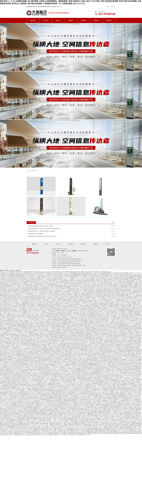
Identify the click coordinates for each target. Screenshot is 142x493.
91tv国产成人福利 (64, 389)
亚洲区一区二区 (79, 289)
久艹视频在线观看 (54, 352)
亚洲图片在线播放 (97, 378)
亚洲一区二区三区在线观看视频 (129, 320)
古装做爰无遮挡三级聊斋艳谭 (91, 357)
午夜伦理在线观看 (25, 357)
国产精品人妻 (17, 272)
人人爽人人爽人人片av (60, 364)
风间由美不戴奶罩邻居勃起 (94, 360)
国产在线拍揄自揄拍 (10, 274)
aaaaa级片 (36, 293)
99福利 (41, 272)
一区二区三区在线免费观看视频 (112, 380)
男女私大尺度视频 (8, 432)
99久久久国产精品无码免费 (128, 280)
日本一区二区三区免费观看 (64, 328)
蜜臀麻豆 (60, 298)
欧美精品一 (57, 296)
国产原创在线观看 (24, 284)
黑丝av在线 (101, 328)
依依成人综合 (67, 335)
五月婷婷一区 (120, 412)
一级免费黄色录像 (76, 404)
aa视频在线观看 (63, 408)
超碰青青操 (57, 360)
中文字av (113, 293)
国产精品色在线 (38, 346)
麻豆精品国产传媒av (19, 298)
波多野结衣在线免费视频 (99, 303)
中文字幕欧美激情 (23, 344)
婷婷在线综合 (123, 420)
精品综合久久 (32, 300)
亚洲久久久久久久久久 (41, 339)
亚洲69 (117, 331)
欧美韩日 (42, 379)
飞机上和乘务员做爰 (66, 291)
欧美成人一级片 (56, 355)
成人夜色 (122, 415)
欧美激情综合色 (87, 306)
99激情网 (45, 310)
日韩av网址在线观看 (77, 360)
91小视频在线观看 (13, 284)
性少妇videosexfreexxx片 (10, 293)
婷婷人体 (9, 424)
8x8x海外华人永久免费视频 (111, 358)
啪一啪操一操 (100, 390)
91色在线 (66, 404)
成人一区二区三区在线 (67, 304)
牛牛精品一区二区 (60, 295)
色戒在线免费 (16, 374)
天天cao (3, 357)
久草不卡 (45, 343)
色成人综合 (84, 398)
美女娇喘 (120, 370)
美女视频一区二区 (92, 367)
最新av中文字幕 (50, 418)
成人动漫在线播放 (8, 314)
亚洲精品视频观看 (103, 291)
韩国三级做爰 (52, 350)
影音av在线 (8, 279)
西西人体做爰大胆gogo (78, 402)
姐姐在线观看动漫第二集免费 (77, 343)
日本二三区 (70, 370)
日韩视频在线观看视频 (56, 325)
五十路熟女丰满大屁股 (111, 364)
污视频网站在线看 (34, 289)
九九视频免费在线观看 (121, 325)
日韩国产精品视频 (104, 333)
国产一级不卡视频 (23, 285)
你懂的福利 (71, 298)
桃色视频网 (126, 279)
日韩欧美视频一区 (134, 422)
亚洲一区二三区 (35, 306)
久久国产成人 (94, 384)
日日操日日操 (68, 375)
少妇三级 (88, 277)
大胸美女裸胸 (94, 275)
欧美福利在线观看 (124, 345)
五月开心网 (68, 281)
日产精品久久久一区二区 (8, 389)
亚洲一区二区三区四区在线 (30, 354)
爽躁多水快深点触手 (66, 345)
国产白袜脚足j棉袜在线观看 (16, 405)
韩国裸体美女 (93, 280)
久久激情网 (43, 326)
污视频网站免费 (11, 320)
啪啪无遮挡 (98, 306)
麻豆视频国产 (66, 280)
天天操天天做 (29, 338)
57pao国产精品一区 (43, 294)
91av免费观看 (119, 413)
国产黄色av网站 (109, 344)
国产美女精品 (116, 360)
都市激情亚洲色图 (82, 339)
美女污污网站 (106, 285)
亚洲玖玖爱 (5, 296)
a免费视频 (64, 323)
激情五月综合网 (105, 368)
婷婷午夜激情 (131, 372)
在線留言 (96, 20)
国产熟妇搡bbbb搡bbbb (15, 382)
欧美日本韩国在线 (79, 334)
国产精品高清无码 (54, 328)
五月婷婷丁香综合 (9, 277)
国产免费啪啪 (81, 423)
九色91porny (41, 338)
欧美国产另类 (127, 352)
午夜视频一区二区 (103, 339)
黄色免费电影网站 (87, 334)
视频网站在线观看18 (106, 274)
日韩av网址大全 (21, 334)
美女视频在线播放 (81, 300)
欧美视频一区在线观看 (34, 403)
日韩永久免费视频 (129, 336)
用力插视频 (134, 325)
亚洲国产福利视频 (113, 285)
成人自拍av (138, 320)
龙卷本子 (82, 404)
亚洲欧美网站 (85, 389)
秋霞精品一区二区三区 (36, 340)
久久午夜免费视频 (22, 309)
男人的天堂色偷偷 (115, 272)
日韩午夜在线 (24, 314)
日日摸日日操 (136, 392)
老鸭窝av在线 (137, 293)
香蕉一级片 (58, 293)
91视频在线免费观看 (81, 378)
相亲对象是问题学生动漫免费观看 (22, 360)
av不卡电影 (60, 341)
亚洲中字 (48, 326)
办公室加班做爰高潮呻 (87, 390)
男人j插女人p (75, 380)
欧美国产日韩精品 (116, 288)
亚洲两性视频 (78, 280)
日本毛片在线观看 (48, 383)
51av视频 (56, 303)
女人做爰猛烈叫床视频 (31, 326)
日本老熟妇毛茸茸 (128, 344)
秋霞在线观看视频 (67, 286)
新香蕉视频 (105, 275)
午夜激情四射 (136, 336)
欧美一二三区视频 (104, 341)
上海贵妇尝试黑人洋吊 (46, 299)
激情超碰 (20, 393)
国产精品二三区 (64, 293)
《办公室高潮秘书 (28, 434)
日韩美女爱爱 (95, 424)
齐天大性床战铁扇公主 (126, 370)
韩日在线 (112, 393)
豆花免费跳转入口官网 (42, 336)
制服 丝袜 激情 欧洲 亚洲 (59, 400)
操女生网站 (35, 320)
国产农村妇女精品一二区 (16, 328)
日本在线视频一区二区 (42, 309)
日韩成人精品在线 (95, 377)
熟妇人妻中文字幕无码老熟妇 (122, 316)
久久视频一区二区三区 (46, 286)
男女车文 (107, 338)
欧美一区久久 (3, 379)
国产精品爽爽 (61, 335)
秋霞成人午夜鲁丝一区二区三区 (99, 402)
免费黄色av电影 (91, 290)
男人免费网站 (111, 275)
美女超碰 (69, 311)
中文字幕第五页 (52, 378)
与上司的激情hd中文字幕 (70, 326)
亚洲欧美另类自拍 (10, 355)
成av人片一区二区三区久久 (130, 300)
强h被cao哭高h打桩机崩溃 (82, 353)
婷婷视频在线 (60, 431)
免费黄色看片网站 (101, 380)
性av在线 (5, 323)
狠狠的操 (41, 367)
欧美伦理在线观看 (128, 326)
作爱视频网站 (35, 418)
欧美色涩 (114, 280)
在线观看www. (44, 311)
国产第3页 (41, 393)
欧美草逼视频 (69, 348)
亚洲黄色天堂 (83, 316)
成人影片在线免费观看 (130, 338)
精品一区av (40, 281)
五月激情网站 (66, 275)
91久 (8, 290)
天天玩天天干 (134, 289)
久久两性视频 (100, 304)
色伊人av (32, 321)
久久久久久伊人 (16, 333)
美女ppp (18, 415)
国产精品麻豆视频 (71, 276)
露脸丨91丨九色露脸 (50, 300)
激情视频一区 (109, 410)
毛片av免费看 (128, 331)
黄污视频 (126, 294)
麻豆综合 (35, 368)
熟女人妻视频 (7, 339)
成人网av (139, 285)
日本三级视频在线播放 (72, 272)
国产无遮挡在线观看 (49, 284)
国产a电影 (64, 341)
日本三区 (82, 338)
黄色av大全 (110, 383)
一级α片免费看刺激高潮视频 (129, 346)
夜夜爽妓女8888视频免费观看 (118, 326)
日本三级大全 (43, 319)
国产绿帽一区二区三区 (99, 300)
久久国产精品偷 (108, 296)
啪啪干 (121, 414)
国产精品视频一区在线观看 (114, 345)
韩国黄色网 (21, 410)
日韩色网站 (124, 387)
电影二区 (131, 290)
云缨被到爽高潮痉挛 (137, 275)
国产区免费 (39, 329)
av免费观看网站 (51, 354)
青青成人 (71, 394)
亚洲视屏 (38, 326)
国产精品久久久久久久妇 (14, 370)
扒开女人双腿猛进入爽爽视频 (51, 334)
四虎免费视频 (29, 352)
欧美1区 (22, 349)
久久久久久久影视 (86, 324)
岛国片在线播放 (14, 305)
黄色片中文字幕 (138, 276)
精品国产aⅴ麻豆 (13, 415)
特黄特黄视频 (5, 434)
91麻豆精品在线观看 (80, 375)
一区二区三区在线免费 (95, 400)
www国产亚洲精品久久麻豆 (35, 290)
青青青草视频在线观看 (95, 353)
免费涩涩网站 (8, 349)
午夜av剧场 (98, 308)
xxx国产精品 (135, 360)
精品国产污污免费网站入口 (135, 348)
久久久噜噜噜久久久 (132, 334)
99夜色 (41, 372)
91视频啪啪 (134, 285)
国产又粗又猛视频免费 (46, 389)
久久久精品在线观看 (62, 368)
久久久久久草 (19, 408)
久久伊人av (80, 284)
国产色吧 (14, 343)
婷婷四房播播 (51, 285)
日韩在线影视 (112, 313)
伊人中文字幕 (129, 420)
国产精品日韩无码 (68, 313)
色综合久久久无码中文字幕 (68, 402)
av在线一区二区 (100, 283)
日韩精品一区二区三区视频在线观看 (71, 422)
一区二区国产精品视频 (24, 348)
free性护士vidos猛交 (107, 293)
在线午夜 (86, 404)
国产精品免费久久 (77, 301)
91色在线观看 (78, 369)
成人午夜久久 (72, 309)
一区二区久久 (77, 321)
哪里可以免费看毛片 (129, 333)
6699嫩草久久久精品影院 (26, 315)
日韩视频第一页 (48, 321)
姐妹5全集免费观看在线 (90, 300)
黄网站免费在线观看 (81, 413)
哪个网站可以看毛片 (59, 275)
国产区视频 (68, 423)
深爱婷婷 (124, 341)
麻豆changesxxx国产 (127, 323)
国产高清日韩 (78, 320)
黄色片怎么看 (21, 316)
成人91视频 (125, 275)
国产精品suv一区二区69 (45, 318)
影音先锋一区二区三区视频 (108, 343)
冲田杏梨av (91, 335)
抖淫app (18, 284)
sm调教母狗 (75, 388)
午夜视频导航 (124, 298)
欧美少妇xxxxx (137, 298)
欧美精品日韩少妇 (64, 315)
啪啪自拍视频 (100, 384)
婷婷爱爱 (30, 306)
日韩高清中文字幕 (67, 274)
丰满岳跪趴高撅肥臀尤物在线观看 (123, 388)
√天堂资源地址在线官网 (51, 280)
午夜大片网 (112, 382)
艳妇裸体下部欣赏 (128, 400)
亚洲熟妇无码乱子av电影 (92, 311)
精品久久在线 (112, 378)
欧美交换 (126, 334)
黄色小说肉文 (129, 299)
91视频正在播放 (70, 301)
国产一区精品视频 (87, 333)
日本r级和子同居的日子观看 (81, 363)
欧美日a (96, 345)
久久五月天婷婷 (81, 328)
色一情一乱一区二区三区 (77, 311)
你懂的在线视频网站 (14, 290)
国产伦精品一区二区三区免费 (114, 281)
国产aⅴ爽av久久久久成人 (41, 280)
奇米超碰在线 (7, 415)
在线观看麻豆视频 (117, 289)
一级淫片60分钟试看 (118, 275)
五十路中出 (36, 321)
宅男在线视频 (58, 333)
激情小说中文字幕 (35, 333)
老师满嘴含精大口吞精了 (11, 345)
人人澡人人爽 (20, 310)
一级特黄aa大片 (59, 311)
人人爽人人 (78, 279)
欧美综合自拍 (74, 277)
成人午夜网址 (85, 276)
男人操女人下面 (74, 354)
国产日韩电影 (86, 365)
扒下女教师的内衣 (73, 385)
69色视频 (97, 404)
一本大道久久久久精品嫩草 (130, 303)
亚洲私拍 (56, 397)
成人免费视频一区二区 (124, 360)
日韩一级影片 (100, 357)
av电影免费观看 (94, 412)
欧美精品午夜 (100, 295)
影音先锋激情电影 (11, 318)
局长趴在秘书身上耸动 (98, 315)
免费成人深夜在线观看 (101, 334)
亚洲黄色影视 (34, 358)
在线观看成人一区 (33, 339)
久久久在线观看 (57, 349)
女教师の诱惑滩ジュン (16, 301)
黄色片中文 (47, 283)
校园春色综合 (122, 393)
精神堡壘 (35, 170)
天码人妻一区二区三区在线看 (88, 303)
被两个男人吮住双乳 (54, 314)
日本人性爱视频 (85, 373)
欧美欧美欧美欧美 (91, 326)
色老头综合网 (55, 272)
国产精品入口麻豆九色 (78, 295)
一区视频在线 (81, 325)
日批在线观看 (132, 328)
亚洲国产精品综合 (114, 403)
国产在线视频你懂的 (94, 328)
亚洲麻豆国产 (27, 321)
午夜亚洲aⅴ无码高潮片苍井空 (16, 367)
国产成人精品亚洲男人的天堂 (118, 344)
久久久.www (122, 374)
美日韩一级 (118, 355)
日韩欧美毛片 (93, 277)
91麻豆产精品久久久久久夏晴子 (49, 281)
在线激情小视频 (49, 279)
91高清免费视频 (99, 293)
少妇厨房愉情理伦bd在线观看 (125, 363)
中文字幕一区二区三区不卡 (77, 382)
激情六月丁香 (101, 414)
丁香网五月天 (15, 291)
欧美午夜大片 (49, 399)
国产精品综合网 (89, 422)
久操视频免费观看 (76, 313)
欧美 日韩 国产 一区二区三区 (122, 379)
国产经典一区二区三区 (91, 284)
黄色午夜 (2, 428)
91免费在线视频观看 (49, 397)
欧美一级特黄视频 (83, 290)
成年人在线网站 (82, 341)
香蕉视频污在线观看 (12, 296)
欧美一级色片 (18, 380)
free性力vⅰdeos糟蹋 (95, 319)
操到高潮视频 (113, 431)
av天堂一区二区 (22, 413)
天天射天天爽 (16, 326)
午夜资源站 (3, 348)
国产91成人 (77, 309)
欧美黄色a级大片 (81, 354)
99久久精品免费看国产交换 (20, 274)
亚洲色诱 (99, 379)
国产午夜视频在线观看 (92, 310)
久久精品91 (50, 404)
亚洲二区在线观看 (74, 284)
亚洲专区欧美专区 (87, 295)
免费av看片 (60, 405)
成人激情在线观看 (9, 289)
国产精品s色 (110, 283)
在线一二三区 (99, 359)
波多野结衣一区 (117, 306)
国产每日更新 (43, 298)
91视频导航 (128, 305)
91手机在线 (81, 350)
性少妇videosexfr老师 (10, 400)
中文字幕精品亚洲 (74, 291)
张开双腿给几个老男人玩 (136, 403)
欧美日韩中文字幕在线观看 (45, 323)
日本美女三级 (66, 372)
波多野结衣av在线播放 (66, 325)
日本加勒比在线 (131, 298)
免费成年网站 (116, 336)
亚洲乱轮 (52, 410)
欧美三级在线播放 (102, 288)
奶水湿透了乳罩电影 (7, 408)
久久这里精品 (114, 412)
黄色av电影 (60, 303)
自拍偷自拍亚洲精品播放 (76, 274)
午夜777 (82, 340)
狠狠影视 (5, 301)
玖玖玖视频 (59, 345)
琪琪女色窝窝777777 (41, 284)
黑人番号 (119, 298)
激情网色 (35, 281)
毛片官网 (49, 294)
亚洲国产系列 (82, 397)
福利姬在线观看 (21, 275)
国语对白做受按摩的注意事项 (109, 290)
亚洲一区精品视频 (44, 365)
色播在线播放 (93, 286)
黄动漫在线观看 (41, 368)
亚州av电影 (137, 281)
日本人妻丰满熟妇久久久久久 (57, 372)
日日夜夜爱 (90, 321)
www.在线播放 (47, 274)
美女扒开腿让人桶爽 (40, 296)
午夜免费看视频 (131, 293)
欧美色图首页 (65, 338)
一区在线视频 (58, 389)
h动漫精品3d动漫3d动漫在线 (24, 304)
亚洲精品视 (28, 413)
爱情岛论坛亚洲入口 (9, 309)
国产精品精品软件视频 (96, 429)
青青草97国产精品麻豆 (24, 339)
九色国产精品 (92, 365)
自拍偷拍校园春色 (112, 294)
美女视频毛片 (8, 321)
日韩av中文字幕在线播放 (55, 320)
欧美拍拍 (100, 274)
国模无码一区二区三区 (103, 395)
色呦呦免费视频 (3, 359)
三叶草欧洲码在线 (130, 314)
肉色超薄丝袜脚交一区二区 (70, 314)
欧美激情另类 (79, 314)
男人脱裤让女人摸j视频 (86, 377)
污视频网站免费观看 (6, 328)
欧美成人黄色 (110, 360)
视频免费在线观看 (80, 283)
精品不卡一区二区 (90, 398)
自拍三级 (25, 333)
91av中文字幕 (122, 336)
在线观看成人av (67, 318)
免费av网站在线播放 (136, 350)
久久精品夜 (31, 360)
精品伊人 (107, 276)
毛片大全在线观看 (120, 285)
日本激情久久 (125, 407)
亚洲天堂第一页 (12, 414)
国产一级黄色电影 (76, 290)
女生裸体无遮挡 (63, 346)
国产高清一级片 (86, 299)
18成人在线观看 (117, 368)
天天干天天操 (123, 299)
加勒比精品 (80, 408)
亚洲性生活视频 (126, 413)
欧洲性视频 (64, 299)
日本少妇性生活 (108, 424)
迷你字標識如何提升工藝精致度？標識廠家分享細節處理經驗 (44, 228)
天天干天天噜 (33, 301)
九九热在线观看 (24, 369)
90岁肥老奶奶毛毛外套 (37, 352)
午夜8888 (81, 428)
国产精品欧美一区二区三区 (105, 298)
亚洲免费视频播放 (57, 291)
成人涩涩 (21, 336)
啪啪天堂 (52, 335)
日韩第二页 (84, 311)
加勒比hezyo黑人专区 (43, 275)
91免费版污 (91, 313)
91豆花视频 (103, 352)
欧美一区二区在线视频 (56, 329)
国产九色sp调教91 (124, 408)
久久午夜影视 (136, 283)
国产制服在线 (90, 309)
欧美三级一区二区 (51, 275)
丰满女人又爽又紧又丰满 (110, 331)
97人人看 (69, 277)
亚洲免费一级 (86, 281)
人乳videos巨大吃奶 (112, 308)
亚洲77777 (17, 308)
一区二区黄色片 (119, 280)
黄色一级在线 (25, 276)
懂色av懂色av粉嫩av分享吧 (87, 288)
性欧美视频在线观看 (130, 340)
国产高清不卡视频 (110, 301)
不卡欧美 (104, 280)
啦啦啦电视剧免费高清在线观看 (119, 335)
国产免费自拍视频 (28, 340)
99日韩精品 (50, 382)
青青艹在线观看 (107, 330)
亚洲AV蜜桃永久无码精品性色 (132, 306)
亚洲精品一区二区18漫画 (14, 285)
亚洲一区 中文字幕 (7, 360)
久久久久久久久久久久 (82, 291)
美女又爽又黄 (29, 286)
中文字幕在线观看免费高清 (12, 334)
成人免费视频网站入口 (76, 304)
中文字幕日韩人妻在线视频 (43, 315)
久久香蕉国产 (117, 408)
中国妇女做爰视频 (133, 279)
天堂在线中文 (137, 398)
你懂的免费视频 (33, 343)
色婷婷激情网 (44, 345)
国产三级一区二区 (38, 310)
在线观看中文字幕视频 (71, 346)
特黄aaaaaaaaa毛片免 (108, 277)
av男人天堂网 (121, 426)
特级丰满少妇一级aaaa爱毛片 (19, 280)
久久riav (10, 350)
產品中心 (58, 20)
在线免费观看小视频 (77, 308)
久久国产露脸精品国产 (50, 333)
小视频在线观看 (71, 321)
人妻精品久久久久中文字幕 (126, 291)
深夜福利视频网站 (111, 415)
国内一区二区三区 (33, 336)
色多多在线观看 (35, 315)
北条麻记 (86, 362)
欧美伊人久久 (35, 275)
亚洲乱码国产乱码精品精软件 (84, 298)
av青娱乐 (42, 341)
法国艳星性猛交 (32, 296)
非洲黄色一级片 (37, 365)
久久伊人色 (137, 383)
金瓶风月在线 (110, 289)
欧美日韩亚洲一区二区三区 (28, 372)
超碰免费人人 (99, 280)
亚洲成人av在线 (31, 314)
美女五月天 (46, 296)
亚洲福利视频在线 (54, 380)
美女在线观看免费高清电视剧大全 (50, 384)
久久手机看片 (85, 318)
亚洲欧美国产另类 (26, 423)
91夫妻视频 (53, 394)
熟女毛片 (20, 283)
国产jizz (50, 353)
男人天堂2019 (65, 352)
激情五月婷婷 (20, 350)
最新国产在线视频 (113, 304)
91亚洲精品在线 (39, 304)
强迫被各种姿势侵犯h (90, 279)
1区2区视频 (93, 306)
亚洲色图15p (74, 358)
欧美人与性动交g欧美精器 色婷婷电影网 (32, 298)
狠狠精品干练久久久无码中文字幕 (24, 383)
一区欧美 (134, 304)
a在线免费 (82, 344)
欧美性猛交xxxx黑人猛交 (118, 383)
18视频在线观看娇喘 (54, 336)
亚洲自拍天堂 (6, 423)
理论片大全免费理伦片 (61, 289)
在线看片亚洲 (19, 296)
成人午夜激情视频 (33, 299)
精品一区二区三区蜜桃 (130, 308)
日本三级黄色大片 (29, 309)
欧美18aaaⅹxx (78, 364)
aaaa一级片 (44, 300)
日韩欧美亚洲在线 (85, 320)
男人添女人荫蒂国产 (37, 277)
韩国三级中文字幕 (15, 279)
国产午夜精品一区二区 (51, 290)
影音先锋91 (41, 402)
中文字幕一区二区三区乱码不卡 (87, 369)
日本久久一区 (65, 298)
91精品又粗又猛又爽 (30, 274)
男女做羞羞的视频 (32, 279)
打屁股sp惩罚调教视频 (44, 288)
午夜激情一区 (129, 325)
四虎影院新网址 (16, 364)
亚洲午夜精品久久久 (20, 345)
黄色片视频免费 (100, 281)
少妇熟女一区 (26, 350)
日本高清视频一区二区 (35, 373)
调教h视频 (55, 279)
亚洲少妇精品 (82, 330)
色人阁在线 (94, 390)
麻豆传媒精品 (84, 308)
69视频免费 (95, 383)
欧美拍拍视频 (3, 277)
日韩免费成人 (113, 321)
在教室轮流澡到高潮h (23, 370)
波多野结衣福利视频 (37, 397)
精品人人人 (23, 295)
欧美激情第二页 (53, 313)
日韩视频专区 (47, 335)
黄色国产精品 (37, 272)
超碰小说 (60, 304)
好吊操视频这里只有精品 (7, 324)
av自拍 (67, 408)
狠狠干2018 (7, 397)
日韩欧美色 (97, 276)
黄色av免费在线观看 (93, 304)
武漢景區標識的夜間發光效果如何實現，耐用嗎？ (41, 226)
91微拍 (74, 370)
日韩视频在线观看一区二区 (17, 346)
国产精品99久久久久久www (33, 294)
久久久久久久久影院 (126, 353)
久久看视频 (7, 315)
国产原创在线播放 (69, 310)
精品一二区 (59, 434)
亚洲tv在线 (58, 315)
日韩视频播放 (9, 359)
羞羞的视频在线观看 (53, 405)
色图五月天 (5, 350)
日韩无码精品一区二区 (84, 313)
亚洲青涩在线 (72, 280)
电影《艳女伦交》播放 (88, 285)
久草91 (135, 359)
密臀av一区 (118, 313)
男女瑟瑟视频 (117, 291)
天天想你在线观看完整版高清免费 (23, 343)
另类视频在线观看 (69, 294)
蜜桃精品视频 (68, 323)
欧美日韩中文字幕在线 (18, 277)
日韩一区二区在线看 (23, 294)
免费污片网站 (43, 324)
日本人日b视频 (23, 378)
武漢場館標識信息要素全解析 (35, 233)
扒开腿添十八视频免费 (109, 303)
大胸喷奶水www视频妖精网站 (131, 301)
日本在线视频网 (42, 306)
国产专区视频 (54, 341)
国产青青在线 (47, 308)
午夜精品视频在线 (83, 309)
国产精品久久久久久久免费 (34, 324)
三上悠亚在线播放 (53, 375)
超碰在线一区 (61, 397)
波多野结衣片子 (122, 296)
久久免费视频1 (131, 424)
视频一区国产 (109, 280)
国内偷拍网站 (19, 414)
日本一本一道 (7, 428)
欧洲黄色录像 (26, 336)
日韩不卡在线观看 (58, 415)
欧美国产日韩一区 (100, 403)
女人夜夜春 (109, 339)
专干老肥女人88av (116, 283)
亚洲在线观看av (4, 311)
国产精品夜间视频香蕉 (47, 272)
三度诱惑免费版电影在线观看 (27, 281)
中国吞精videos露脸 (120, 318)
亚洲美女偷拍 (86, 358)
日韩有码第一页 (59, 308)
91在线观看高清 (36, 390)
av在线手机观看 (100, 329)
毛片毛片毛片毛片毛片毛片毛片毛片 (69, 434)
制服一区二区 (31, 368)
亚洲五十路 (55, 301)
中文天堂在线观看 (74, 423)
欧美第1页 (10, 375)
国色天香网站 (116, 284)
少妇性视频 (107, 313)
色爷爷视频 (51, 303)
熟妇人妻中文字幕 (17, 281)
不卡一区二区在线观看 (6, 319)
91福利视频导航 (67, 283)
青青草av (32, 404)
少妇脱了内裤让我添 (118, 348)
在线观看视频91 (74, 335)
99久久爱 (87, 423)
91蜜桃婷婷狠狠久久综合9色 (76, 318)
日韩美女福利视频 (68, 353)
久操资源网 (65, 424)
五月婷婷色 (109, 389)
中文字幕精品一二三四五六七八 (123, 357)
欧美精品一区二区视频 (86, 355)
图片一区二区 (63, 290)
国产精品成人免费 (133, 432)
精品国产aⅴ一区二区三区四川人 (34, 311)
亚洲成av (133, 326)
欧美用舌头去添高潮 (37, 434)
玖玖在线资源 (57, 348)
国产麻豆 (52, 298)
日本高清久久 (117, 414)
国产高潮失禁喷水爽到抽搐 (132, 365)
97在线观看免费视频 (86, 274)
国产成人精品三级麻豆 (15, 338)
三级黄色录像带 (29, 418)
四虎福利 (105, 289)
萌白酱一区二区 (63, 277)
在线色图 (86, 331)
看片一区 (127, 339)
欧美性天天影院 (97, 323)
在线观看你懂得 (36, 288)
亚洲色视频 (114, 385)
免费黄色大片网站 (138, 296)
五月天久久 (14, 286)
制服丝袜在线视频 (129, 349)
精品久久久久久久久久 (108, 329)
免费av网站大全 (78, 432)
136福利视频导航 (85, 360)
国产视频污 (127, 318)
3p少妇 (22, 329)
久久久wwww (33, 392)
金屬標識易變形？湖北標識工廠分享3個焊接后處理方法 (42, 236)
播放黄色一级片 (90, 294)
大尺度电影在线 (137, 333)
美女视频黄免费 (50, 339)
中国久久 (13, 360)
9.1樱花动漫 (38, 341)
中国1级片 (24, 352)
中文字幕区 (118, 364)
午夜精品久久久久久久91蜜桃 (29, 283)
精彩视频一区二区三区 (27, 277)
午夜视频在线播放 (101, 412)
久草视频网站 (50, 413)
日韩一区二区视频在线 (79, 305)
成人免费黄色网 (56, 277)
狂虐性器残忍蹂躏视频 (120, 300)
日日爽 (136, 314)
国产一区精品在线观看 (29, 293)
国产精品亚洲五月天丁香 (98, 285)
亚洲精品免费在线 (58, 309)
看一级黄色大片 (15, 398)
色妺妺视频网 (91, 323)
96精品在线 (121, 279)
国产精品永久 (61, 380)
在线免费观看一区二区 (33, 276)
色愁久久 (16, 309)
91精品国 (106, 300)
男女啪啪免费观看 (45, 350)
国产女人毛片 (11, 331)
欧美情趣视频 (54, 319)
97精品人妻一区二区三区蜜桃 (126, 313)
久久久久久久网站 (14, 304)
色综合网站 (100, 372)
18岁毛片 (51, 288)
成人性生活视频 (17, 331)
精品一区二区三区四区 (79, 306)
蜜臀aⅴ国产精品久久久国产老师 (126, 288)
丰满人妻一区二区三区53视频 (135, 358)
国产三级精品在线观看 (121, 308)
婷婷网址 (91, 358)
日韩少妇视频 (62, 296)
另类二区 (87, 340)
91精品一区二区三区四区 (7, 364)
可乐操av (89, 399)
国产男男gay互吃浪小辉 (23, 306)
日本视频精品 (4, 394)
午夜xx (80, 429)
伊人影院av (37, 283)
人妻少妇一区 (55, 419)
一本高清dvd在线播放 (124, 398)
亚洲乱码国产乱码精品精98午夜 (34, 285)
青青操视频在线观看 (42, 293)
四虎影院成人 (61, 314)
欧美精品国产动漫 (50, 309)
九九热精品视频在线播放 (82, 349)
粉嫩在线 (115, 333)
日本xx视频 (29, 333)
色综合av (128, 395)
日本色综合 (127, 380)
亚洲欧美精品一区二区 (95, 298)
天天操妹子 (96, 344)
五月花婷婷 (117, 301)
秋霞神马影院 (19, 368)
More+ (113, 222)
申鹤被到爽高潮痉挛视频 (86, 301)
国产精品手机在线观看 (104, 294)
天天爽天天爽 (77, 338)
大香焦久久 (139, 325)
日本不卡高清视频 (90, 315)
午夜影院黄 (119, 385)
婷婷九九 (71, 308)
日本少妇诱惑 (52, 315)
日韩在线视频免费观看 (87, 336)
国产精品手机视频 (81, 272)
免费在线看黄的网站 (81, 370)
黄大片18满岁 (58, 343)
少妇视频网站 (36, 334)
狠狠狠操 (28, 289)
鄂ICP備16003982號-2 (57, 267)
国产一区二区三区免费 (60, 378)
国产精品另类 (120, 304)
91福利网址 (69, 358)
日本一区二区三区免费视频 (128, 375)
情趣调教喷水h (66, 331)
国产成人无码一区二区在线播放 (30, 349)
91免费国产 (111, 306)
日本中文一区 (10, 417)
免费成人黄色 (80, 394)
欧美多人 (13, 354)
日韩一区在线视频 (121, 333)
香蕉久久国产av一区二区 (134, 294)
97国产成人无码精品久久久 (108, 348)
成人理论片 (115, 370)
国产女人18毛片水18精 (121, 417)
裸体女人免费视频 (31, 305)
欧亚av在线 (50, 369)
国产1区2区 (2, 306)
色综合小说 (134, 415)
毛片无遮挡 (13, 335)
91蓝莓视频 (135, 284)
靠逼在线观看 (13, 315)
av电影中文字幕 (33, 295)
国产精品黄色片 (92, 289)
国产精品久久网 (11, 308)
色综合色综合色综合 (120, 354)
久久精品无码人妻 (131, 379)
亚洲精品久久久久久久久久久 (133, 394)
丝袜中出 (116, 343)
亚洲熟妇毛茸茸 (105, 419)
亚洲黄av (26, 324)
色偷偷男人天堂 (25, 279)
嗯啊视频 (86, 325)
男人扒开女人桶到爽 (128, 304)
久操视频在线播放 (136, 313)
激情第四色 (76, 397)
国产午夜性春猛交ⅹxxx (8, 330)
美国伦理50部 (63, 348)
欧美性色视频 (57, 410)
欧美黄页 (98, 286)
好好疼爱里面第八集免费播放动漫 (115, 341)
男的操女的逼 (49, 387)
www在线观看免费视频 (112, 367)
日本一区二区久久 (75, 350)
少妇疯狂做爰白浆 (14, 316)
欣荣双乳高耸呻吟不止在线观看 (57, 274)
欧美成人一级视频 (78, 359)
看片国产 (16, 407)
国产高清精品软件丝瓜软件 (136, 331)
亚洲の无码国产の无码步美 (115, 340)
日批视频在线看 (118, 424)
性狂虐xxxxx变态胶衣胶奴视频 (130, 431)
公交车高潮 (71, 338)
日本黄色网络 (27, 419)
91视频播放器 (3, 274)
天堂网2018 (81, 315)
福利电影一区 (11, 300)
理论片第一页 (41, 407)
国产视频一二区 (64, 333)
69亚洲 (21, 389)
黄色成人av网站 (48, 341)
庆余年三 (89, 395)
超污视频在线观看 (63, 426)
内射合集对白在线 (20, 431)
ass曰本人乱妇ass (129, 335)
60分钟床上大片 (67, 284)
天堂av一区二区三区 (105, 323)
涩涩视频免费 (123, 305)
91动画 (89, 353)
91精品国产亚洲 (107, 433)
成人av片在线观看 (63, 320)
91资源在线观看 (138, 413)
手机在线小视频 (99, 343)
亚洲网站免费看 (49, 301)
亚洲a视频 (138, 295)
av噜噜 (132, 353)
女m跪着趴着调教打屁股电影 (33, 353)
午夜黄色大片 (15, 410)
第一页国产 (79, 288)
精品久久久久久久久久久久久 (13, 313)
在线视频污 (120, 276)
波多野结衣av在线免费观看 (22, 311)
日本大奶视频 (17, 400)
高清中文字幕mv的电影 (134, 354)
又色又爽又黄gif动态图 (132, 286)
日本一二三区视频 (59, 280)
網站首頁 (33, 20)
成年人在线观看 (110, 407)
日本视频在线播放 (135, 291)
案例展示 (71, 20)
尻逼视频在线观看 (120, 294)
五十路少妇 (102, 276)
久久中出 (43, 427)
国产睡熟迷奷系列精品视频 (50, 390)
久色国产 (134, 344)
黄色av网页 (17, 323)
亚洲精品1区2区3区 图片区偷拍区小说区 (105, 336)
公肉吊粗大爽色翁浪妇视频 (114, 423)
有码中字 (118, 384)
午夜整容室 (39, 358)
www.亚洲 (28, 295)
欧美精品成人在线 (48, 325)
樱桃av (20, 279)
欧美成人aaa (42, 357)
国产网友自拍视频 (40, 325)
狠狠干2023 (38, 398)
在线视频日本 (69, 290)
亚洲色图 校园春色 (11, 323)
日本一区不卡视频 (121, 367)
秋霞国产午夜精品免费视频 (23, 290)
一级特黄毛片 (8, 335)
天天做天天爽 (53, 295)
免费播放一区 (33, 304)
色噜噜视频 (37, 414)
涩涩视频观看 (35, 429)
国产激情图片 (8, 286)
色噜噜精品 (59, 323)
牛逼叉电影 (33, 280)
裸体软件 (103, 354)
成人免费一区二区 (68, 403)
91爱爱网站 (100, 428)
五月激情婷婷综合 (67, 319)
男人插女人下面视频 (70, 296)
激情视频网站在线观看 (124, 295)
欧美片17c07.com (86, 343)
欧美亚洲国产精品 (14, 413)
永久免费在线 (137, 375)
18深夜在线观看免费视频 (61, 281)
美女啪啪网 (34, 431)
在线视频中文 (76, 294)
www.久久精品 (17, 389)
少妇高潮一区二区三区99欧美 (43, 320)
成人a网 (11, 374)
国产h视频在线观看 (64, 355)
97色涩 (105, 301)
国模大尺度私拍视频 (15, 336)
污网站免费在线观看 (101, 296)
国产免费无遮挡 (15, 283)
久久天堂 (61, 284)
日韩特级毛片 (96, 294)
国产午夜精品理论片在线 (137, 319)
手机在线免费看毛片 (65, 349)
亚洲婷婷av (27, 299)
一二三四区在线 (93, 283)
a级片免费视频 (26, 296)
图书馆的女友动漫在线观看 (41, 344)
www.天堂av (9, 301)
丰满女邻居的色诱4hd (106, 393)
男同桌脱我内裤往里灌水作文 (39, 380)
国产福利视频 (61, 318)
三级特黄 (32, 423)
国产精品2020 (66, 308)
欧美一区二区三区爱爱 (11, 348)
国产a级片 (78, 319)
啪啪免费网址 (28, 358)
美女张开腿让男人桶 (49, 357)
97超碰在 (66, 295)
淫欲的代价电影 (10, 280)
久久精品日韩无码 (38, 404)
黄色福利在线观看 (128, 285)
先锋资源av (116, 329)
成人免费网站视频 (125, 328)
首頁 (30, 170)
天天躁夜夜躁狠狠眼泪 (136, 368)
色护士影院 (41, 355)
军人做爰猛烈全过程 (35, 330)
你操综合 (59, 279)
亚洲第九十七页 (26, 308)
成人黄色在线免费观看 (85, 293)
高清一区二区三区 (7, 354)
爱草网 (30, 357)
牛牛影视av (102, 324)
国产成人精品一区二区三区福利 (66, 360)
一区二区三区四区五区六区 (58, 359)
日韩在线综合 (70, 299)
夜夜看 (113, 359)
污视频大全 (32, 350)
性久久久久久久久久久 (88, 417)
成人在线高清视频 (76, 368)
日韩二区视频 (116, 279)
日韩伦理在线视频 (42, 289)
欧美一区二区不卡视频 (39, 303)
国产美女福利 (10, 384)
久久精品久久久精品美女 (52, 417)
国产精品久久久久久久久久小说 (133, 274)
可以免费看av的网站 (71, 432)
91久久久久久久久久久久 (73, 315)
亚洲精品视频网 (90, 432)
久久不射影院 (122, 339)
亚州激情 (106, 281)
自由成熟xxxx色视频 (45, 375)
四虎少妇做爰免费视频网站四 (127, 283)
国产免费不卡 (3, 326)
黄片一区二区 (88, 434)
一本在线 (34, 284)
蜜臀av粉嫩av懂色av (12, 372)
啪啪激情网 (87, 354)
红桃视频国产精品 (59, 331)
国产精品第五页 (25, 375)
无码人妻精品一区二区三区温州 (69, 303)
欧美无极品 (7, 306)
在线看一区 (26, 329)
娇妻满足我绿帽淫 (41, 276)
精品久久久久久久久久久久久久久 (32, 291)
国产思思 (103, 353)
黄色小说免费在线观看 (49, 305)
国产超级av (93, 355)
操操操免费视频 (124, 286)
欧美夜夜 (35, 309)
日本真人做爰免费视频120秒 (131, 355)
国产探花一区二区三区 (32, 328)
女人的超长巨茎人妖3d (58, 305)
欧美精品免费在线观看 (39, 305)
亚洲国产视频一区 (79, 285)
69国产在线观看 (38, 350)
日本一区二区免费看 (102, 389)
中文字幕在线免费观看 (23, 394)
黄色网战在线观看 (137, 378)
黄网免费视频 (92, 314)
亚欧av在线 (125, 293)
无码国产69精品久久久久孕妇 (91, 272)
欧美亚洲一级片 (87, 305)
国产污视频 (63, 374)
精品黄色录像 (46, 393)
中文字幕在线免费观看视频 (94, 373)
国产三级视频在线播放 (71, 289)
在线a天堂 (115, 334)
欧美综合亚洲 (38, 413)
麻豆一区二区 (94, 334)
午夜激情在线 (86, 405)
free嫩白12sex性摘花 (25, 382)
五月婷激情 (36, 314)
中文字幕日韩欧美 (22, 291)
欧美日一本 (51, 296)
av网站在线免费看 (7, 304)
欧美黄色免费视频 (112, 388)
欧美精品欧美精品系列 (68, 336)
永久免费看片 (11, 272)
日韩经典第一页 (66, 309)
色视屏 (63, 390)
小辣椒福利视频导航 (99, 290)
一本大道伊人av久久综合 (99, 417)
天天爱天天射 (100, 275)
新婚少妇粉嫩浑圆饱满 (78, 333)
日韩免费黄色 (16, 289)
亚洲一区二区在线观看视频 (13, 294)
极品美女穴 (99, 399)
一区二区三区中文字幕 (81, 277)
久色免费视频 (139, 277)
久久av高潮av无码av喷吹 (82, 400)
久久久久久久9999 (30, 346)
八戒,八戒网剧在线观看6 (101, 355)
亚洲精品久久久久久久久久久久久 (135, 272)
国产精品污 (60, 413)
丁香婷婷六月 (45, 382)
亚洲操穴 (19, 295)
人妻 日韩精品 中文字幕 (44, 353)
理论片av (19, 314)
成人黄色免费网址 (49, 398)
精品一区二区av (24, 400)
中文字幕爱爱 (120, 334)
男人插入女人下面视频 (114, 369)
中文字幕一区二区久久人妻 (51, 289)
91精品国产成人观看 (21, 358)
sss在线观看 (3, 367)
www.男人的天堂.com (83, 395)
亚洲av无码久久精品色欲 (78, 299)
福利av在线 (96, 318)
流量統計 (64, 267)
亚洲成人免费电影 (75, 428)
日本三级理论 (99, 316)
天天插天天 (42, 283)
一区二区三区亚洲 (80, 379)
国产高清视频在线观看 (94, 415)
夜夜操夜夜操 (93, 341)
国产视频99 (52, 393)
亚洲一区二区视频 (47, 331)
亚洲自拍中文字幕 (118, 293)
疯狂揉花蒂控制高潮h (16, 349)
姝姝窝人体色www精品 (23, 374)
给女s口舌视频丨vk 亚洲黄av (51, 276)
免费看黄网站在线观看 (124, 290)
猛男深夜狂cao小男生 (26, 392)
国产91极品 (139, 432)
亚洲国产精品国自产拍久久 (115, 286)
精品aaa (40, 345)
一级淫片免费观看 (82, 422)
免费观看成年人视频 (138, 288)
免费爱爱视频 (46, 313)
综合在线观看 (54, 377)
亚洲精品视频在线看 (20, 402)
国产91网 (56, 298)
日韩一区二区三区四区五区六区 (83, 286)
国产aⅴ (110, 375)
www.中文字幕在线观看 (62, 321)
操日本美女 (96, 339)
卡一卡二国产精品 (49, 385)
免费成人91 (76, 298)
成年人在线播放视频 (87, 359)
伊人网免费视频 (138, 338)
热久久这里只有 (115, 296)
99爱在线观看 (102, 309)
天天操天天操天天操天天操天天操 (75, 389)
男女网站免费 (122, 369)
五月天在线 (50, 345)
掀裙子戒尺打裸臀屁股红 (58, 398)
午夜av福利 (121, 329)
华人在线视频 (72, 372)
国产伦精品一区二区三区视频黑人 (68, 279)
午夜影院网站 (31, 365)
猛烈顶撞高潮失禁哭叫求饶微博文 (74, 355)
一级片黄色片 (54, 299)
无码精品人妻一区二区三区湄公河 (11, 363)
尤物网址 (78, 346)
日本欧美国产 (57, 354)
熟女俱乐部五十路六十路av (98, 433)
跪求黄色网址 (86, 289)
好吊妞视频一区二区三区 (102, 311)
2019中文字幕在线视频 (58, 402)
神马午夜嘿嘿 (5, 368)
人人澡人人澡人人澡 (94, 299)
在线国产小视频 (111, 408)
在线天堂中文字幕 (19, 341)
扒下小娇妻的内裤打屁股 (104, 345)
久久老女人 (27, 433)
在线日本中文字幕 (99, 320)
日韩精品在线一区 (93, 281)
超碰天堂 (123, 349)
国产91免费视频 (23, 415)
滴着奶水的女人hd (76, 403)
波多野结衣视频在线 (116, 389)
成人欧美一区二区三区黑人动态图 (109, 387)
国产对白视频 (64, 358)
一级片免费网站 (91, 276)
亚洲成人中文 (71, 295)
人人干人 (25, 346)
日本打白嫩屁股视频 (7, 343)
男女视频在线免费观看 (123, 272)
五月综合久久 (67, 369)
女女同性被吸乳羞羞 (86, 280)
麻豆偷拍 (54, 383)
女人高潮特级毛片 (52, 365)
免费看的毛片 (106, 427)
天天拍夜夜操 (118, 382)
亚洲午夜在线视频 (52, 330)
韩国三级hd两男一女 (7, 283)
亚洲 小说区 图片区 (94, 274)
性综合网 (59, 334)
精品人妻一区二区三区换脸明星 (126, 330)
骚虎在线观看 (7, 310)
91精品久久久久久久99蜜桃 (117, 320)
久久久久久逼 (96, 288)
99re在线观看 (55, 288)
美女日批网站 (16, 378)
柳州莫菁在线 (93, 293)
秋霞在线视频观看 (3, 290)
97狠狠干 (33, 341)
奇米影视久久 (130, 392)
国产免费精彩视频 (104, 400)
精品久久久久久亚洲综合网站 (50, 412)
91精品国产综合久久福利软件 (129, 409)
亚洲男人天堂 (131, 382)
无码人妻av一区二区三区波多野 (94, 352)
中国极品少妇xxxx (73, 349)
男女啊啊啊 (24, 301)
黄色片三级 (20, 385)
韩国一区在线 (19, 372)
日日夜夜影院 (16, 384)
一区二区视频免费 (24, 272)
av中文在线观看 (74, 300)
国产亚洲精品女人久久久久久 (71, 288)
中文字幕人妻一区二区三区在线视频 (7, 276)
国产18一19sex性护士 (17, 357)
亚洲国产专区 (33, 385)
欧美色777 (70, 293)
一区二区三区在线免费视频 (16, 353)
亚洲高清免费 (39, 432)
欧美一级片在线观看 (57, 399)
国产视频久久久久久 (107, 320)
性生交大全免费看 (7, 383)
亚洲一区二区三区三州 (7, 340)
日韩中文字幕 (39, 343)
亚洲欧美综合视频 (105, 316)
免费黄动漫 (28, 280)
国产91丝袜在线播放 (45, 316)
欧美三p (59, 316)
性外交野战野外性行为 (6, 303)
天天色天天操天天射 (12, 311)
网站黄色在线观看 (89, 378)
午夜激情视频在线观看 (62, 377)
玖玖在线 (36, 274)
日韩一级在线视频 (54, 318)
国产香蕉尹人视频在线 (19, 293)
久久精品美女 (121, 343)
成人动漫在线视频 (3, 320)
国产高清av (132, 352)
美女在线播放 (71, 316)
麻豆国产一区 (13, 399)
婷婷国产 (105, 283)
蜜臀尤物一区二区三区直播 (109, 319)
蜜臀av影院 (84, 432)
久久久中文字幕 (130, 359)
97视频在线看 (84, 364)
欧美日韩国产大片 (44, 285)
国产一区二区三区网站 (30, 319)
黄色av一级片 (77, 418)
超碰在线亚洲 (44, 413)
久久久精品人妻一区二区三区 (98, 301)
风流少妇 (130, 404)
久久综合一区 (66, 383)
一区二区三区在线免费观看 (10, 325)
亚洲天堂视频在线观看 (129, 281)
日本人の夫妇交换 (60, 365)
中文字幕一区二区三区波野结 (77, 281)
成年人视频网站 (50, 349)
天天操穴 (37, 420)
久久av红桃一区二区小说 (111, 354)
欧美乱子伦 (81, 384)
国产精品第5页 (31, 303)
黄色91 (112, 424)
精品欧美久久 (71, 352)
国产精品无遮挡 (25, 393)
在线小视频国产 (96, 291)
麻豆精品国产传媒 (115, 339)
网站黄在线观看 (24, 328)
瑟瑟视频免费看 (67, 400)
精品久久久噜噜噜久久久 (41, 387)
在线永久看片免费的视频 (119, 352)
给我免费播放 (73, 379)
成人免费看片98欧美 (130, 296)
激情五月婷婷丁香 (11, 298)
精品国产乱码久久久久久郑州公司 (65, 373)
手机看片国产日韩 (101, 331)
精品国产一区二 (78, 276)
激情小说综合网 (21, 407)
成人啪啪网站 (130, 284)
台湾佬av (14, 422)
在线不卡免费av (93, 407)
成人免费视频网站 (55, 294)
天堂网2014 (31, 334)
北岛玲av (85, 284)
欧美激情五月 (79, 303)
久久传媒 (89, 400)
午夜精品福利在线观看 (49, 348)
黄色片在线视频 (109, 334)
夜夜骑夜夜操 (87, 328)
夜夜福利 (55, 345)
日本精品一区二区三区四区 (110, 318)
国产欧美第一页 (49, 277)
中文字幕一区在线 (136, 299)
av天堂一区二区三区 (69, 340)
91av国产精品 (101, 305)
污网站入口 (43, 277)
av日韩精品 (55, 353)
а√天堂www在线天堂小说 (122, 429)
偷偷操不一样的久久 (15, 344)
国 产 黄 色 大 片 (97, 423)
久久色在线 (139, 289)
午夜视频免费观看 (58, 285)
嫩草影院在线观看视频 (13, 275)
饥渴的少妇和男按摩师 (78, 365)
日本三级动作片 (135, 329)
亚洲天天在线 (14, 350)
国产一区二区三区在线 (101, 310)
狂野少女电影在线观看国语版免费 (104, 272)
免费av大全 (94, 336)
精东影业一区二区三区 (104, 286)
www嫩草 (48, 298)
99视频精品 (61, 336)
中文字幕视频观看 (76, 293)
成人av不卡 (15, 314)
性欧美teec (45, 419)
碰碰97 (85, 315)
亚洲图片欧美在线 (99, 289)
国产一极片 (8, 305)
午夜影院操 (45, 370)
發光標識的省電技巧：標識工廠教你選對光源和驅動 (41, 231)
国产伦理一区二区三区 (115, 330)
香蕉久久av (52, 283)
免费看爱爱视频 (65, 395)
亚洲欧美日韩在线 (102, 350)
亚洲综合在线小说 (106, 372)
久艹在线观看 (76, 330)
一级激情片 (72, 324)
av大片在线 (122, 301)
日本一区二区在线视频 (33, 367)
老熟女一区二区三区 (62, 301)
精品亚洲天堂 (87, 348)
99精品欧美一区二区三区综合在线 (9, 288)
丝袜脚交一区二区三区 (63, 272)
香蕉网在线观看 (111, 291)
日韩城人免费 (123, 314)
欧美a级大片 (49, 419)
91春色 (129, 373)
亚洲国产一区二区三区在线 (29, 310)
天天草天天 (30, 363)
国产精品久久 (109, 288)
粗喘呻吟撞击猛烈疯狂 (43, 364)
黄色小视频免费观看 (46, 352)
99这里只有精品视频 (27, 341)
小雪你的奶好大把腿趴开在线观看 (18, 377)
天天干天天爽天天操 (51, 311)
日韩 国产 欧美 (99, 279)
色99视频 (82, 418)
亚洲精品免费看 (57, 423)
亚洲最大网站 (58, 358)
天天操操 (30, 284)
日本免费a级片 (108, 412)
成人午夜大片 (126, 377)
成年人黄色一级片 (28, 275)
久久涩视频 (63, 423)
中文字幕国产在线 (135, 385)
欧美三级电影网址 (88, 426)
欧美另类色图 (42, 321)
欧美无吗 (105, 363)
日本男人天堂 (3, 349)
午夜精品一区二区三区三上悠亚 (27, 379)
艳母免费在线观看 (38, 360)
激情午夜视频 (62, 294)
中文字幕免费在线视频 (86, 429)
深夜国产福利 (54, 321)
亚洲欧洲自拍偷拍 (84, 321)
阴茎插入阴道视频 (24, 323)
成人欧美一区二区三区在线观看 (110, 315)
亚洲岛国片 (120, 375)
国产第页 (57, 335)
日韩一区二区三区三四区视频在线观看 (62, 300)
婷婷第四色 (63, 329)
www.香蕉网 (10, 393)
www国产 (119, 315)
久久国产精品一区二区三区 (119, 303)
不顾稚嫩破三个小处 (28, 320)
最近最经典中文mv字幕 (99, 394)
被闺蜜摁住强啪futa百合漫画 (118, 277)
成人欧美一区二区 (123, 284)
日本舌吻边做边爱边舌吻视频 (7, 378)
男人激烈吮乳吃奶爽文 (61, 310)
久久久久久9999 (14, 390)
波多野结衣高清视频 (128, 329)
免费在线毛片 (114, 298)
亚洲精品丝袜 (5, 300)
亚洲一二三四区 (132, 295)
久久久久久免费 (85, 304)
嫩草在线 (3, 345)
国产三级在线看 (36, 378)
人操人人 (77, 393)
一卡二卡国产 (41, 313)
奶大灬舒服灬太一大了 (24, 387)
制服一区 (138, 415)
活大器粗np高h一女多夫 (62, 276)
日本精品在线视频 (3, 298)
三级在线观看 (53, 326)
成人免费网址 (72, 398)
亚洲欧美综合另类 (14, 306)
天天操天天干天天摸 (114, 338)
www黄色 (43, 431)
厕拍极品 (53, 331)
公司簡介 (107, 6)
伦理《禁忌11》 (28, 377)
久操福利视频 (121, 427)
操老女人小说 (94, 295)
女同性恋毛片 (3, 279)
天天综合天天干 (3, 402)
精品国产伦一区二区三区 (99, 313)
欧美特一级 (116, 363)
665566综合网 (87, 283)
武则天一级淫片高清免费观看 (57, 286)
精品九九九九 (47, 380)
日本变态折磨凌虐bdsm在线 (6, 409)
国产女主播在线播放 (98, 369)
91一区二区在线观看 (105, 378)
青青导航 (54, 387)
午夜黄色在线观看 (87, 384)
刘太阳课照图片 (9, 357)
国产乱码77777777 (71, 320)
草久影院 (18, 348)
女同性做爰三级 (69, 368)
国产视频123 (41, 274)
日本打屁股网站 (104, 308)
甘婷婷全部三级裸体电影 (14, 362)
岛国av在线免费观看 (31, 344)
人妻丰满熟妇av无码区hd (41, 301)
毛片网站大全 (36, 308)
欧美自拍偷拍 (39, 392)
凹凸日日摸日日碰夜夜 (106, 359)
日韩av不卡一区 (112, 300)
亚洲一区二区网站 (115, 295)
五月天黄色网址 (36, 338)
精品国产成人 (31, 272)
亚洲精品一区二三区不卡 (52, 344)
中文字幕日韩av (126, 348)
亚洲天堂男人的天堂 (71, 357)
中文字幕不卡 (8, 344)
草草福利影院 (102, 318)
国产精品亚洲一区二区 (36, 286)
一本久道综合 (50, 388)
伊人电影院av (94, 388)
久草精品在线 (61, 288)
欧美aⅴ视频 (124, 274)
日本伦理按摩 (44, 290)
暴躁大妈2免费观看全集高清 (130, 277)
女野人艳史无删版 (18, 276)
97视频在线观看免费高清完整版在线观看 (78, 275)
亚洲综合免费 (74, 286)
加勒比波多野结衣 (129, 389)
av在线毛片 (56, 413)
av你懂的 (48, 314)
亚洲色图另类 (120, 409)
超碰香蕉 (140, 315)
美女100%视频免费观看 (109, 305)
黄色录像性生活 (93, 392)
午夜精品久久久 (93, 405)
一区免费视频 (44, 346)
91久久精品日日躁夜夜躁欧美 (67, 330)
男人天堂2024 (83, 279)
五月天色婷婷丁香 (92, 393)
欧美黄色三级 (56, 284)
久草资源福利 (26, 355)
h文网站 (69, 407)
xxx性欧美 (55, 434)
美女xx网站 (46, 303)
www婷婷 (136, 372)
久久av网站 (72, 359)
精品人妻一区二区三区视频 (89, 382)
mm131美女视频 (23, 289)
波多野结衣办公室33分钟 (103, 383)
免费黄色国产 (44, 394)
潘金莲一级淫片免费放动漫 (7, 281)
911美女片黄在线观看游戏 (6, 291)
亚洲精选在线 (22, 362)
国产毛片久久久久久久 (33, 399)
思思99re (20, 308)
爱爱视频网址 (73, 283)
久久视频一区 (26, 300)
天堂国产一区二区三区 (18, 300)
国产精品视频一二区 (89, 397)
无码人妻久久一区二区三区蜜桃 (114, 299)
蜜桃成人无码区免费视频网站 (129, 276)
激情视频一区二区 (48, 431)
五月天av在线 (93, 403)
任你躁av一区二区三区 (21, 286)
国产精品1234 (27, 395)
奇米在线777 (73, 375)
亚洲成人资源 (71, 306)
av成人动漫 (96, 350)
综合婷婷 (108, 402)
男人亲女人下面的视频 (11, 402)
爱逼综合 (29, 384)
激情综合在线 (46, 304)
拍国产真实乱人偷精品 (28, 359)
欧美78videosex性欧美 (113, 276)
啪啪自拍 (75, 394)
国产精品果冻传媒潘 (19, 355)
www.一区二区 (34, 383)
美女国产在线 (107, 403)
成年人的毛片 (15, 340)
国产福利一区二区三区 (119, 319)
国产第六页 (110, 333)
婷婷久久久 (42, 308)
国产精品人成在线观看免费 (107, 279)
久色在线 (71, 420)
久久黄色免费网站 (100, 284)
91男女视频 (40, 410)
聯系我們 (113, 6)
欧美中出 (88, 341)
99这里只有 (45, 404)
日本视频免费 (115, 324)
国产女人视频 (130, 275)
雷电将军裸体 (3, 289)
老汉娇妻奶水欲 (5, 365)
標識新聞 (83, 20)
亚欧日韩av (39, 388)
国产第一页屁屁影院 (103, 408)
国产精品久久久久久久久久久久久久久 (126, 419)
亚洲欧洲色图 (72, 331)
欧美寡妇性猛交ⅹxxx (40, 335)
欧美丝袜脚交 (123, 389)
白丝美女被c (80, 358)
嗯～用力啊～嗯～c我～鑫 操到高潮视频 (80, 323)
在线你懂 (97, 314)
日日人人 (2, 339)
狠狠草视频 (122, 281)
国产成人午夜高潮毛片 (19, 320)
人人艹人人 (37, 415)
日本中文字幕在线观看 (51, 293)
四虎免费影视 (53, 308)
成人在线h (3, 305)
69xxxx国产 (88, 275)
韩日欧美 (58, 290)
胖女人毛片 (63, 410)
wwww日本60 (113, 309)
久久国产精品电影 (56, 346)
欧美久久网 (66, 385)
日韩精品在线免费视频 (60, 326)
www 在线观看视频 (96, 370)
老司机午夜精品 (6, 387)
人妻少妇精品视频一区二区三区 (90, 296)
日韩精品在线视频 (100, 277)
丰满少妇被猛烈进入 (4, 272)
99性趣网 (5, 412)
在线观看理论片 (91, 404)
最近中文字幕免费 (108, 326)
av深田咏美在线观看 (58, 357)
